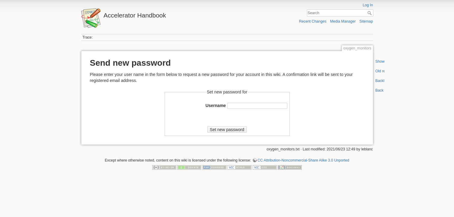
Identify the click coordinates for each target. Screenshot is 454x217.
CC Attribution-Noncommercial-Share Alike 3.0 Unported (303, 160)
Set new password (227, 129)
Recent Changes (312, 21)
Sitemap (366, 21)
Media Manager (343, 21)
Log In (368, 5)
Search (370, 13)
